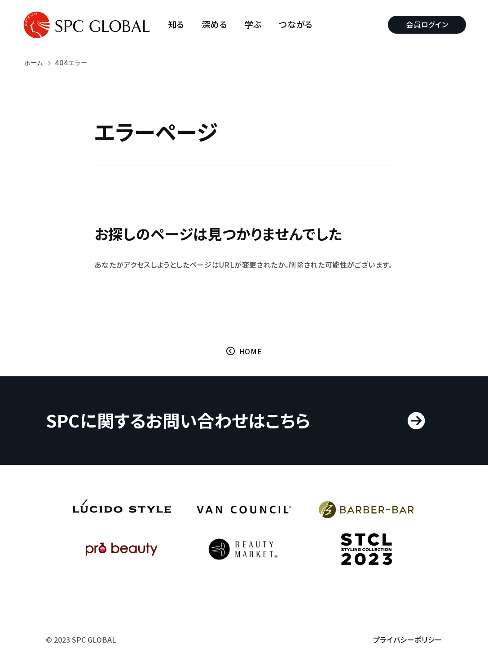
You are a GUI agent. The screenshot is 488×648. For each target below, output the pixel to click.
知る (178, 24)
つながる (298, 24)
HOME (250, 366)
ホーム (33, 62)
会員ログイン (425, 24)
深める (217, 24)
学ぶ (255, 24)
